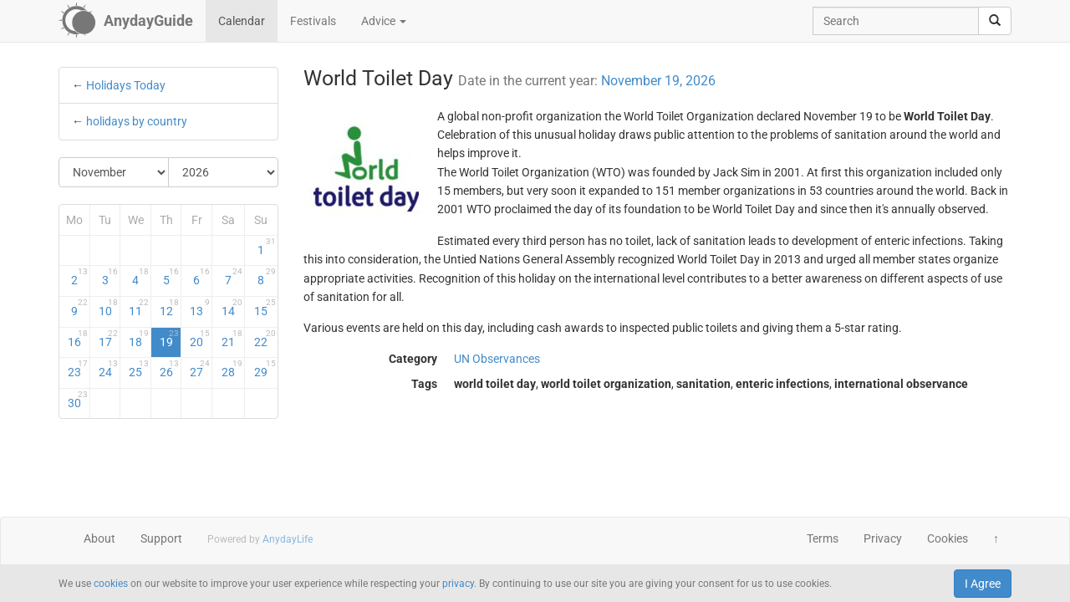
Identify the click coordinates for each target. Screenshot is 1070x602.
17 (109, 339)
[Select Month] (114, 172)
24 (109, 369)
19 (170, 339)
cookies (111, 583)
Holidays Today (126, 85)
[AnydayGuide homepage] (126, 21)
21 (232, 339)
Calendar (241, 21)
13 (200, 308)
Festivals (313, 21)
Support (161, 538)
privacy (458, 583)
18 (139, 339)
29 (264, 369)
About (99, 538)
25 (139, 369)
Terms (822, 538)
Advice (383, 21)
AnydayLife (287, 539)
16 (78, 339)
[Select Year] (223, 172)
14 (232, 308)
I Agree (983, 583)
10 (109, 308)
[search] (994, 21)
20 (200, 339)
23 (78, 369)
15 (264, 308)
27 (200, 369)
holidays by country (136, 121)
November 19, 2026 (658, 81)
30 (78, 400)
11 (139, 308)
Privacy (883, 538)
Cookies (947, 538)
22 (264, 339)
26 (170, 369)
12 (170, 308)
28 (232, 369)
